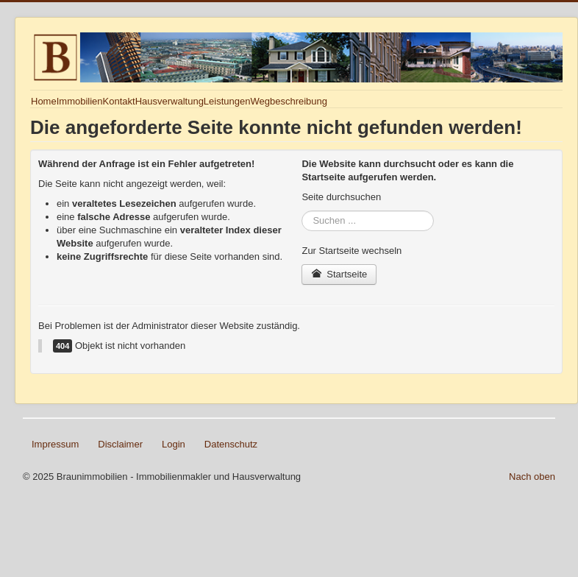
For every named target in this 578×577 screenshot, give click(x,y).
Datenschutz (230, 444)
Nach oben (532, 476)
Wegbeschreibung (288, 101)
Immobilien (80, 101)
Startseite (339, 274)
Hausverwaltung (169, 101)
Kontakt (119, 101)
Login (173, 444)
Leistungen (227, 101)
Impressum (55, 444)
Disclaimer (120, 444)
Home (44, 101)
